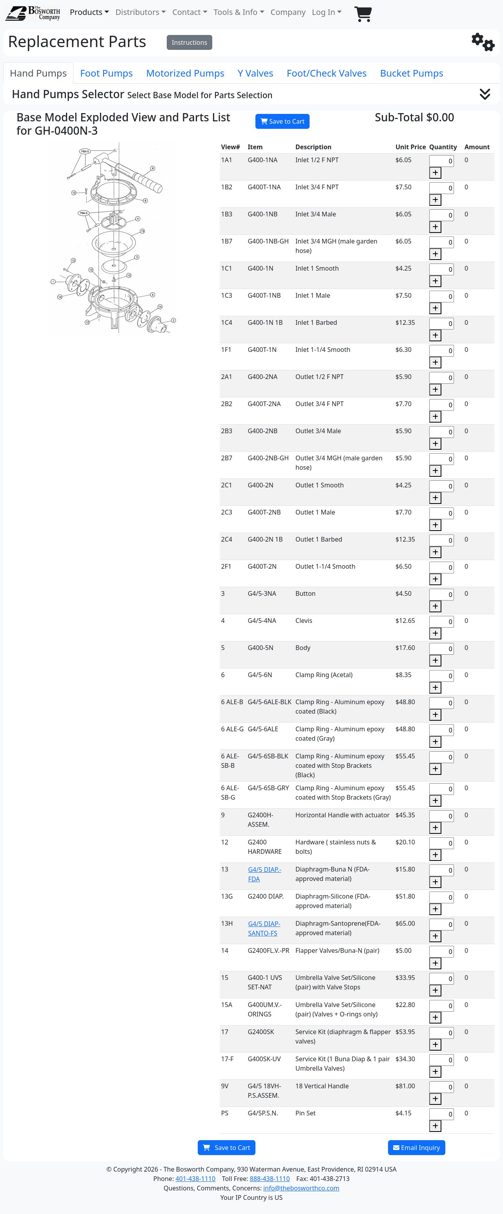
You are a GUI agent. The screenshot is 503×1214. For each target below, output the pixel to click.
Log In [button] (323, 12)
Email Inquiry (416, 1147)
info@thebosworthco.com (301, 1188)
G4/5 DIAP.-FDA (264, 874)
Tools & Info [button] (236, 12)
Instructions (189, 42)
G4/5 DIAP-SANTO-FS (264, 928)
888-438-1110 (270, 1178)
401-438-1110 (195, 1178)
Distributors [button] (137, 12)
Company (288, 12)
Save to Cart (282, 121)
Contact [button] (186, 12)
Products (86, 12)
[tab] (38, 73)
